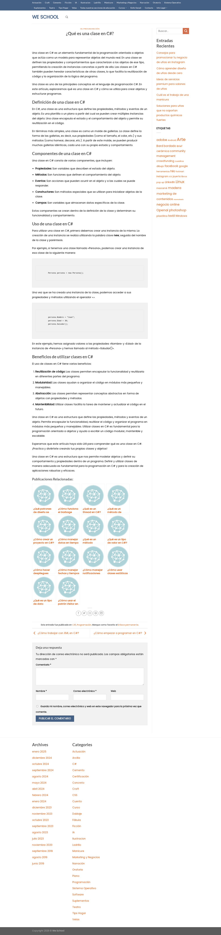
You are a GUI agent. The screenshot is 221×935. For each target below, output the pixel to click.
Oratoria (157, 2)
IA (76, 2)
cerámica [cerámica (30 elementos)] (162, 151)
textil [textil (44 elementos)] (171, 216)
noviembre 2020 (42, 845)
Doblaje (77, 813)
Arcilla (76, 758)
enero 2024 (39, 801)
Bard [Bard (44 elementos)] (159, 146)
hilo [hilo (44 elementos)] (172, 171)
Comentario (43, 664)
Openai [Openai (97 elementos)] (162, 210)
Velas (74, 8)
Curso (76, 807)
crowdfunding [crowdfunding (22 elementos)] (165, 161)
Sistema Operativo (172, 2)
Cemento (57, 2)
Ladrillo (97, 2)
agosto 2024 (40, 776)
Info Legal (162, 7)
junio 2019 (38, 863)
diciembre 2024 (42, 758)
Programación (91, 29)
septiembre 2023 (42, 826)
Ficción (68, 2)
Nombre (41, 691)
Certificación (80, 776)
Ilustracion (85, 2)
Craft (47, 2)
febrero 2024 (40, 795)
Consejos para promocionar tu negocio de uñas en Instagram (171, 57)
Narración (144, 2)
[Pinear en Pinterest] (95, 613)
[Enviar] (186, 31)
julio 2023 (38, 838)
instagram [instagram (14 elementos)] (162, 176)
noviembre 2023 (42, 813)
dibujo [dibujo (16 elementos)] (160, 166)
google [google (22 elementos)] (183, 166)
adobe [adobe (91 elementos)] (161, 140)
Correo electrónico (84, 691)
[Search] (67, 17)
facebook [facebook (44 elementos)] (171, 166)
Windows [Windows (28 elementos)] (181, 216)
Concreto (78, 782)
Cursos (123, 7)
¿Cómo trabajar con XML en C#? (55, 633)
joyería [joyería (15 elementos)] (177, 176)
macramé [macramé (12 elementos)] (161, 188)
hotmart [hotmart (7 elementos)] (180, 171)
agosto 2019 (39, 857)
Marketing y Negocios (126, 2)
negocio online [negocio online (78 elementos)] (167, 204)
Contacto (149, 8)
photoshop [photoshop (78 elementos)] (177, 210)
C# (81, 29)
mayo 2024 (39, 782)
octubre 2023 (40, 820)
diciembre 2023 (42, 807)
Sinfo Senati (135, 8)
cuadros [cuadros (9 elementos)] (179, 161)
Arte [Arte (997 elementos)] (181, 139)
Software (78, 894)
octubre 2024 (40, 764)
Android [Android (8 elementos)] (172, 140)
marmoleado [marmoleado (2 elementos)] (179, 199)
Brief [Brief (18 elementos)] (179, 146)
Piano (75, 876)
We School (45, 17)
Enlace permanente (128, 624)
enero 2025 (39, 751)
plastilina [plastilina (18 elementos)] (161, 216)
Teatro (52, 8)
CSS (74, 795)
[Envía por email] (90, 613)
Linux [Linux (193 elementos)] (180, 181)
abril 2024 (38, 789)
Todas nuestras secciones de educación (97, 8)
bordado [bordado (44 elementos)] (170, 146)
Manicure (108, 2)
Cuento (77, 801)
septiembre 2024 (43, 770)
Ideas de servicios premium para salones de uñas (170, 84)
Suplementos (40, 8)
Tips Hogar (63, 8)
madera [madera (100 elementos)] (174, 188)
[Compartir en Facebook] (78, 613)
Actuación (36, 2)
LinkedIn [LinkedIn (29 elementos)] (170, 182)
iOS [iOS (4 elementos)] (170, 176)
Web (113, 691)
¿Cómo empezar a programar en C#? (121, 633)
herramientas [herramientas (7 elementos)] (163, 171)
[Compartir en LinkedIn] (101, 613)
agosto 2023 (40, 832)
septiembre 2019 (42, 851)
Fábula (76, 820)
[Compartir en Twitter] (84, 613)
